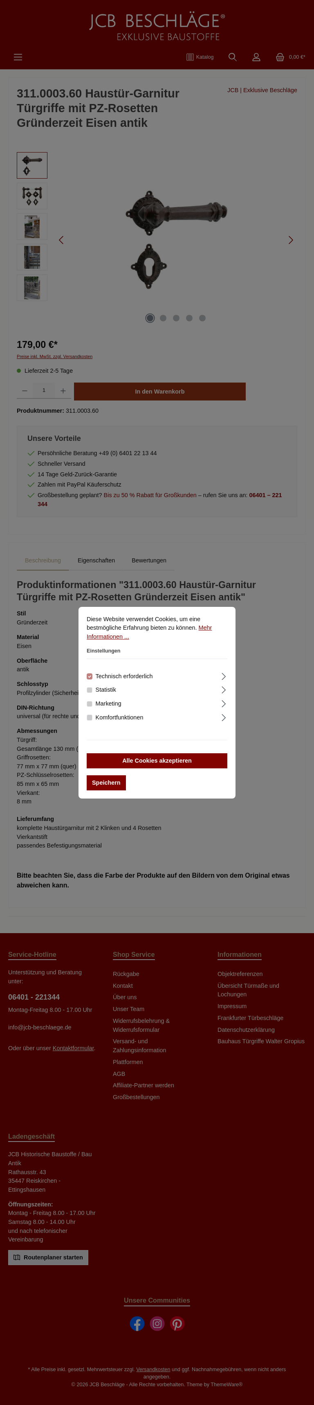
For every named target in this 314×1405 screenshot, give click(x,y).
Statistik (106, 689)
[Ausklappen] (223, 675)
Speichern (106, 782)
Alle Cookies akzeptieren (157, 760)
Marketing (108, 703)
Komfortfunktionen (120, 717)
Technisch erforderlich (124, 676)
